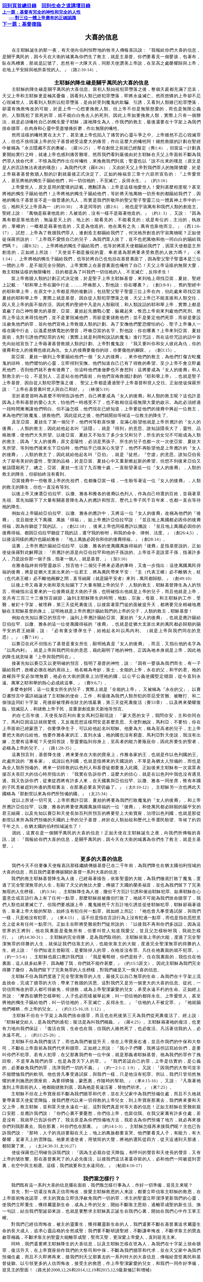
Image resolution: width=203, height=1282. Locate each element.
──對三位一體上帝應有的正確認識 (42, 17)
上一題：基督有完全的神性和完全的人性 (41, 12)
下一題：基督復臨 (21, 24)
